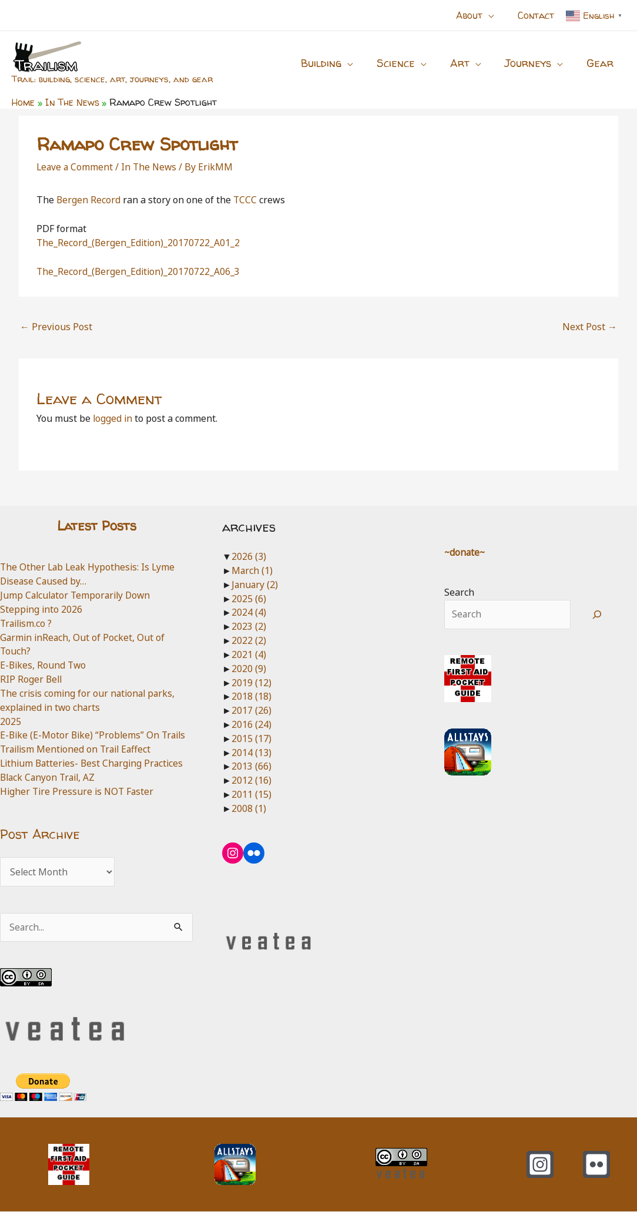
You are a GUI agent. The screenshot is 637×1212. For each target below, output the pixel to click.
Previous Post (56, 326)
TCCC (246, 199)
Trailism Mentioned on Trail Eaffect (78, 749)
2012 (251, 780)
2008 (249, 808)
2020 (249, 668)
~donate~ (465, 552)
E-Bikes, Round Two (44, 665)
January (255, 584)
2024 (249, 612)
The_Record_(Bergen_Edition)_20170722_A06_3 (139, 271)
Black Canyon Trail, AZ (49, 777)
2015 (251, 738)
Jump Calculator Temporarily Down (78, 595)
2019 (251, 682)
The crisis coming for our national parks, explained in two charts (90, 700)
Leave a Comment (75, 166)
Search (459, 592)
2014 (251, 752)
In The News (151, 166)
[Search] (597, 614)
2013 (251, 766)
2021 (249, 654)
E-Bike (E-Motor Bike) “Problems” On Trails (95, 734)
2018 (251, 696)
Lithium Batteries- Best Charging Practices (94, 763)
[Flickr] (596, 1165)
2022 (249, 640)
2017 (251, 710)
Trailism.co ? (27, 623)
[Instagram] (540, 1165)
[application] (495, 15)
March (252, 570)
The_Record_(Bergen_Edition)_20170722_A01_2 (139, 242)
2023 (249, 626)
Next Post (589, 326)
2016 (251, 724)
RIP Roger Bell (31, 679)
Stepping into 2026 (41, 609)
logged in (113, 418)
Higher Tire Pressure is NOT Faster (78, 791)
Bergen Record (88, 199)
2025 (10, 721)
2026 (249, 556)
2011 (251, 794)
